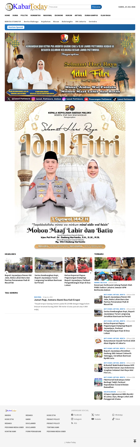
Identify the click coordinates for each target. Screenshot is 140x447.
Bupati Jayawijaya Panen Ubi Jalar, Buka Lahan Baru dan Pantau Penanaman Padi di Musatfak (18, 279)
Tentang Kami (53, 427)
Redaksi (29, 415)
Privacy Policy (53, 419)
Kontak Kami (10, 431)
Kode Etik (51, 415)
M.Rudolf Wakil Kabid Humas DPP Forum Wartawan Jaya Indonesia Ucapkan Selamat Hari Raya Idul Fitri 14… (119, 369)
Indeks (8, 415)
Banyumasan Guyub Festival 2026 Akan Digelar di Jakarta (119, 342)
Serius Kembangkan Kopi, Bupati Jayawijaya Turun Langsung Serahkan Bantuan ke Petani (48, 279)
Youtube (96, 419)
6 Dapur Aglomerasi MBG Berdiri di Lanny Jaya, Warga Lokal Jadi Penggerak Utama (118, 396)
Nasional (37, 297)
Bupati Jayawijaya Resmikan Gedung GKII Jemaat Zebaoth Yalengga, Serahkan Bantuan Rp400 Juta (117, 355)
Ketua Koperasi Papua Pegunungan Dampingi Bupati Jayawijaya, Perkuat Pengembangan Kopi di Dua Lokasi (77, 280)
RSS (74, 423)
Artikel (116, 295)
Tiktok (116, 419)
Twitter (95, 415)
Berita (122, 295)
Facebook (76, 415)
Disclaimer (31, 423)
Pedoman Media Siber (14, 427)
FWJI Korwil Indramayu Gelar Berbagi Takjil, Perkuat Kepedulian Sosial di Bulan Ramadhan (117, 383)
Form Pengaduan (33, 431)
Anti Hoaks (108, 295)
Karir (28, 419)
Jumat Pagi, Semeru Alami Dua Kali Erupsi (57, 299)
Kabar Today (71, 442)
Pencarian (96, 7)
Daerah (97, 283)
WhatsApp (117, 415)
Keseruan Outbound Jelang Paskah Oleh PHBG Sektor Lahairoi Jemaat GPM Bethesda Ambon (113, 287)
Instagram (76, 419)
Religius (103, 283)
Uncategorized (110, 392)
